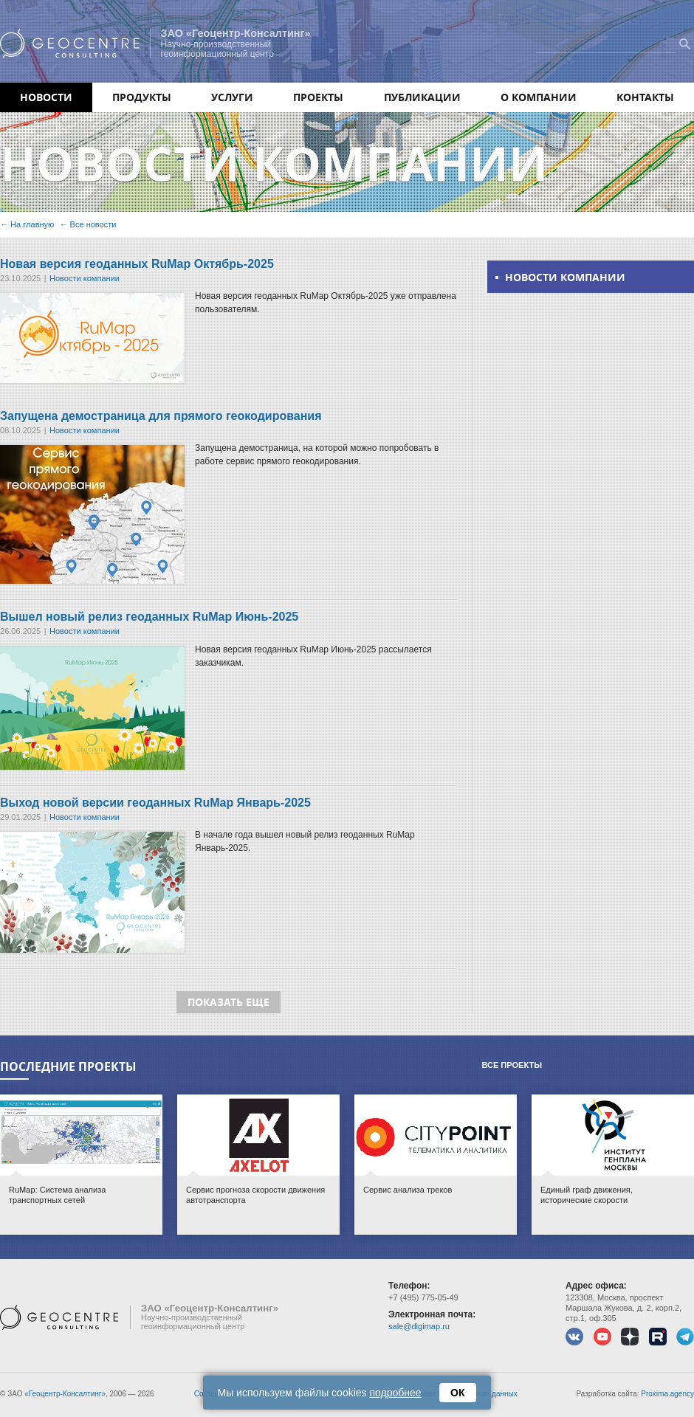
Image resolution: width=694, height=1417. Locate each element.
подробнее (396, 1393)
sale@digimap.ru (419, 1326)
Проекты (318, 97)
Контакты (645, 97)
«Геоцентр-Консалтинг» (65, 1394)
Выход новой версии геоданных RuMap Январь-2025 (155, 802)
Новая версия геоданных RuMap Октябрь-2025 (137, 264)
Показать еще (228, 1002)
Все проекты (511, 1065)
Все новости (93, 224)
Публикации (422, 97)
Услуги (232, 97)
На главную (32, 224)
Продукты (141, 97)
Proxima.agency (667, 1394)
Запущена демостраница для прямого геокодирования (161, 416)
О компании (539, 97)
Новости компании (84, 278)
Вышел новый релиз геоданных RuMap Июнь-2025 (149, 616)
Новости (46, 97)
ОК (458, 1393)
